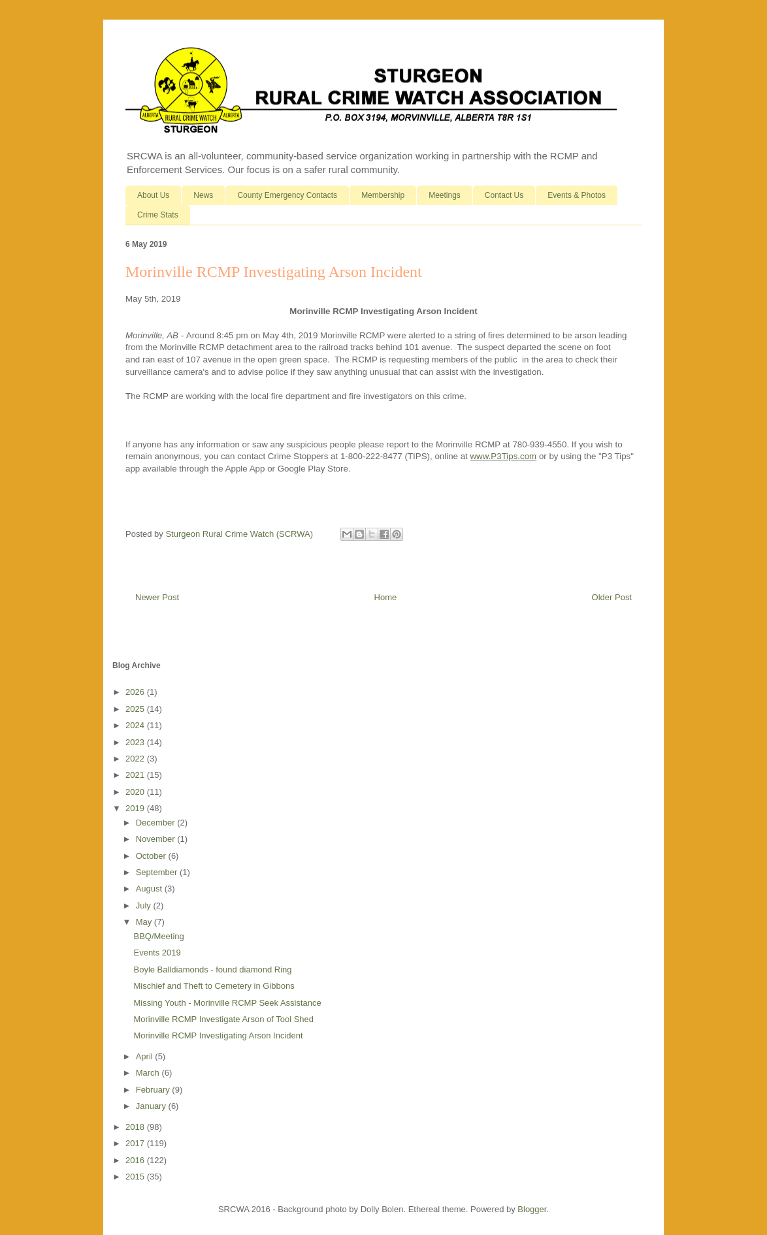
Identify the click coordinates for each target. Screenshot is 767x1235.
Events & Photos (576, 195)
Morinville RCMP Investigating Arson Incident (217, 1035)
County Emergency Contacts (287, 195)
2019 (136, 808)
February (154, 1090)
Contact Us (504, 195)
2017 (136, 1143)
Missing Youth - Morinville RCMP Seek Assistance (227, 1003)
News (203, 195)
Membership (382, 195)
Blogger (531, 1209)
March (149, 1073)
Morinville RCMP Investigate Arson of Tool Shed (223, 1019)
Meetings (445, 195)
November (157, 839)
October (152, 856)
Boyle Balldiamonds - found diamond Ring (212, 969)
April (145, 1056)
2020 (136, 792)
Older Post (612, 597)
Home (385, 597)
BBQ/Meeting (158, 936)
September (158, 872)
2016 (136, 1160)
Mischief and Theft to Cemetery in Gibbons (213, 986)
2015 (136, 1176)
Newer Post (157, 597)
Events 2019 (156, 952)
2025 (136, 709)
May (145, 922)
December (157, 822)
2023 (136, 742)
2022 (136, 758)
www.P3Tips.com (503, 456)
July (145, 905)
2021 (136, 775)
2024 (136, 725)
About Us (153, 195)
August (150, 888)
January (152, 1106)
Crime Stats (157, 214)
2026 (136, 692)
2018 (136, 1127)
